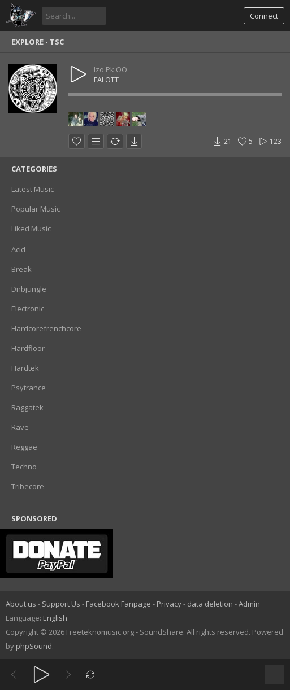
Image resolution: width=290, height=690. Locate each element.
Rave (20, 427)
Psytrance (28, 388)
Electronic (27, 309)
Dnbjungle (28, 289)
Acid (18, 249)
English (55, 618)
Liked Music (31, 228)
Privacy (169, 604)
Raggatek (27, 407)
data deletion (210, 604)
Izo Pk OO (110, 69)
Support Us (61, 604)
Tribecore (27, 486)
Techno (24, 467)
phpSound (34, 646)
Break (21, 269)
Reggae (24, 447)
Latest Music (32, 189)
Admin (249, 604)
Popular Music (35, 209)
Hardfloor (28, 348)
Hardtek (25, 368)
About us (21, 604)
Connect (264, 16)
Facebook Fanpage (118, 604)
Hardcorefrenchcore (46, 328)
